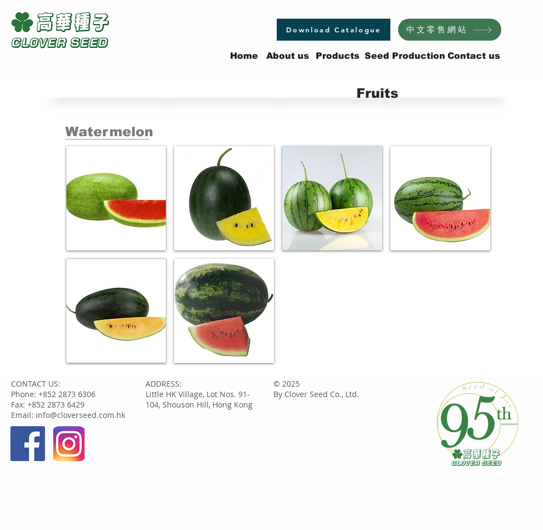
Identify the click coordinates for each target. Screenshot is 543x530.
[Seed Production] (404, 56)
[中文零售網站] (449, 30)
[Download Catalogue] (333, 30)
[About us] (288, 56)
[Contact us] (473, 56)
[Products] (337, 56)
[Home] (244, 56)
